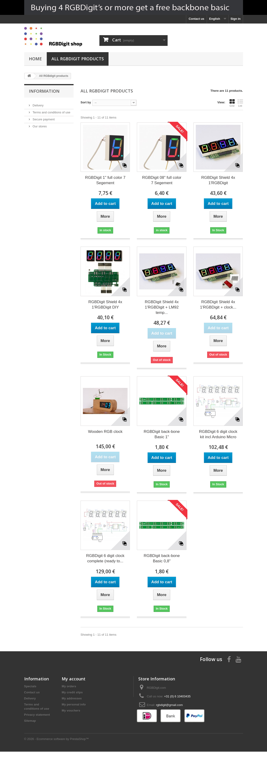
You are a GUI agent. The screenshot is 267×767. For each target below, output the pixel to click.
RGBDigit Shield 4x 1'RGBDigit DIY (105, 304)
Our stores (39, 124)
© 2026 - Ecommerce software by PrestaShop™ (56, 754)
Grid (232, 103)
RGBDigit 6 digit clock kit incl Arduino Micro (218, 434)
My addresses (72, 698)
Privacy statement (37, 714)
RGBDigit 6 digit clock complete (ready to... (105, 558)
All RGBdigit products (77, 58)
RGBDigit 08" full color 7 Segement (161, 180)
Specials (30, 686)
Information (44, 91)
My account (73, 679)
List (240, 103)
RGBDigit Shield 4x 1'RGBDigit (218, 180)
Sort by (86, 102)
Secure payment (43, 117)
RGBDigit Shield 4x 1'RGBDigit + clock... (218, 304)
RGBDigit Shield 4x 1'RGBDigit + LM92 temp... (162, 307)
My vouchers (71, 710)
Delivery (38, 103)
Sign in (235, 18)
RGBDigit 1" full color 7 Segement (105, 180)
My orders (69, 686)
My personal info (74, 704)
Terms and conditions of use (51, 110)
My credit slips (72, 692)
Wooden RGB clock (105, 431)
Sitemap (30, 721)
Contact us (196, 18)
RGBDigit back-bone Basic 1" (162, 434)
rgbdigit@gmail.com (169, 705)
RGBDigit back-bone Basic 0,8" (162, 558)
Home (35, 58)
